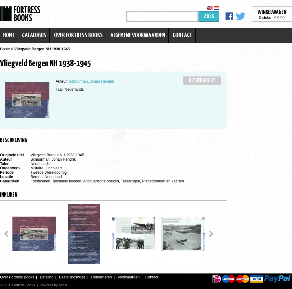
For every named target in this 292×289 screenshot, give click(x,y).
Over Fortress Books (78, 35)
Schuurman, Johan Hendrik (91, 81)
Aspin (62, 285)
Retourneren (101, 277)
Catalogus (34, 35)
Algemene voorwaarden (137, 35)
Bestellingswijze (72, 277)
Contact (182, 35)
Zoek (209, 16)
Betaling (46, 277)
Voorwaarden (129, 277)
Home (9, 35)
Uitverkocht (202, 81)
